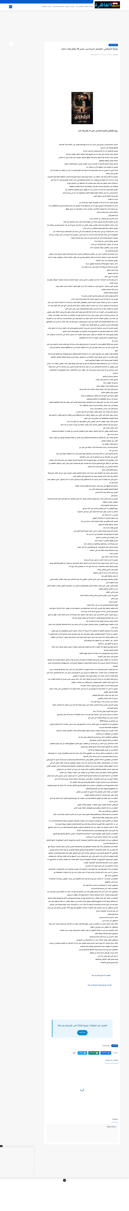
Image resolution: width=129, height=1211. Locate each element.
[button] (105, 1053)
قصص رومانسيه (58, 6)
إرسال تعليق (111, 1126)
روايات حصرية (69, 6)
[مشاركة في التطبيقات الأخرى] (74, 1053)
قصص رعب (79, 6)
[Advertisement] (64, 26)
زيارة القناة (82, 1032)
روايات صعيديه (46, 6)
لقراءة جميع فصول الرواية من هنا (99, 985)
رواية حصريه (113, 45)
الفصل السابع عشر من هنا (102, 975)
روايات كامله (89, 6)
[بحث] (10, 6)
